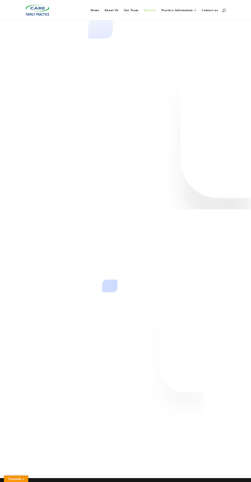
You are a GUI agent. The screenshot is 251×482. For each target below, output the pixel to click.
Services (150, 10)
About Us (112, 10)
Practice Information (177, 10)
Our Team (131, 10)
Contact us (210, 10)
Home (95, 10)
